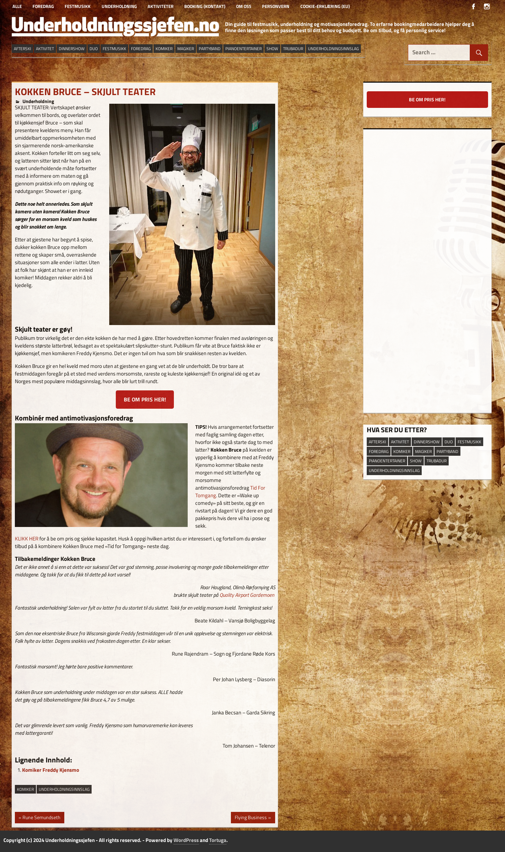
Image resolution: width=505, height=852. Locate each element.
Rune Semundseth (41, 818)
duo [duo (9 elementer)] (94, 48)
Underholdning (119, 6)
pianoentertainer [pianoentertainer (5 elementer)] (243, 48)
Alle (17, 6)
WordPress (186, 840)
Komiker (25, 789)
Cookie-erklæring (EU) (325, 6)
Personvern (275, 6)
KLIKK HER (26, 539)
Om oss (243, 6)
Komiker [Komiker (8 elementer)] (164, 48)
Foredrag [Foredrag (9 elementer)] (141, 48)
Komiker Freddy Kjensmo (50, 770)
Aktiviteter (161, 6)
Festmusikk (78, 6)
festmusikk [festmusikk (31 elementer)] (114, 48)
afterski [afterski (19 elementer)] (22, 48)
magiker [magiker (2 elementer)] (185, 48)
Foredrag (43, 6)
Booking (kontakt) (204, 6)
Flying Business (250, 818)
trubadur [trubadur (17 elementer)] (293, 48)
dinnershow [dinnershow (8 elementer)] (72, 48)
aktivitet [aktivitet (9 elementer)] (45, 48)
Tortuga (217, 840)
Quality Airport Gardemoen (246, 595)
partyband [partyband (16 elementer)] (210, 48)
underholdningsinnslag (64, 789)
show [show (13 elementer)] (272, 48)
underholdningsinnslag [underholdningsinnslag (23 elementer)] (333, 48)
